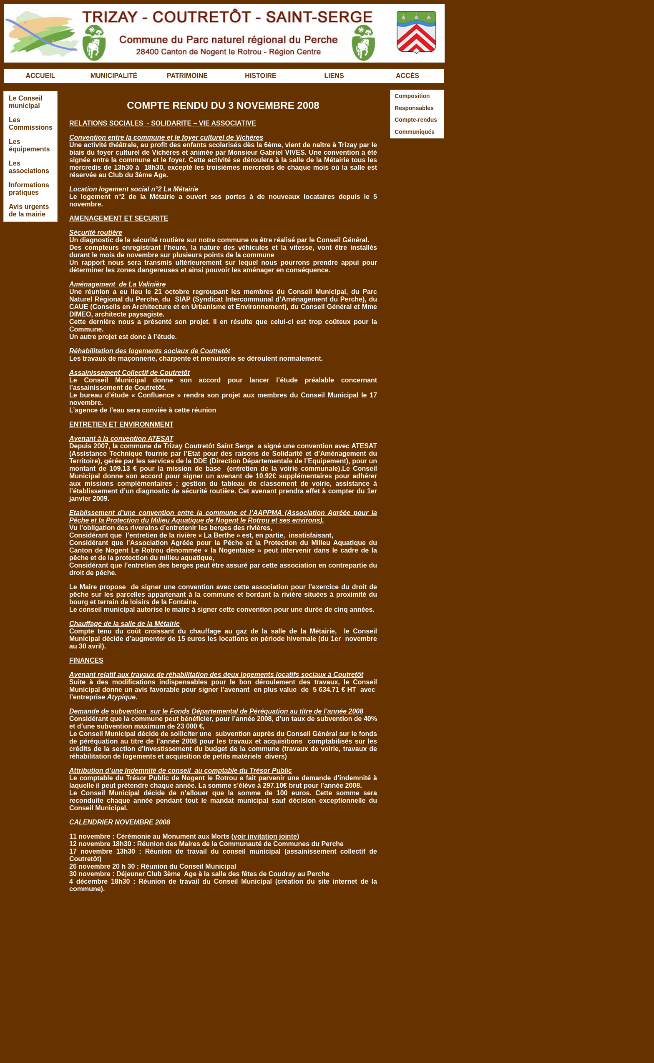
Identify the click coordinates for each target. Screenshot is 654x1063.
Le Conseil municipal (26, 102)
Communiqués (415, 132)
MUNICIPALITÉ (114, 75)
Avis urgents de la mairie (29, 210)
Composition (412, 96)
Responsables (414, 108)
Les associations (29, 167)
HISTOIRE (260, 75)
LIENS (334, 75)
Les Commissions (31, 123)
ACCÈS (407, 75)
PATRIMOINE (187, 75)
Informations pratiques (29, 188)
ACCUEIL (40, 75)
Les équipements (29, 145)
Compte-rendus (416, 120)
